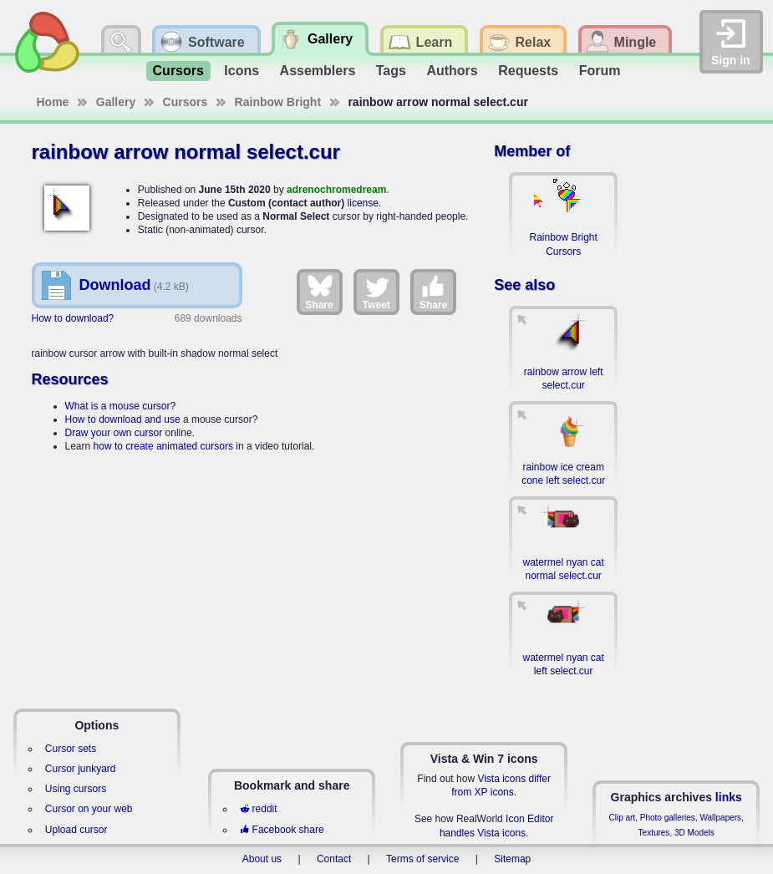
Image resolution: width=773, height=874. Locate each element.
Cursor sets (70, 749)
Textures (654, 832)
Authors (451, 71)
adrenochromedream (336, 190)
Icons (241, 71)
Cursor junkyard (80, 769)
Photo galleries (667, 817)
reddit (258, 809)
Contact (334, 859)
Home (53, 102)
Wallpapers (720, 817)
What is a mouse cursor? (120, 406)
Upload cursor (76, 830)
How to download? (73, 318)
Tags (391, 71)
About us (262, 859)
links (728, 797)
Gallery (115, 102)
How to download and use (123, 419)
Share (319, 291)
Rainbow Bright (278, 102)
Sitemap (512, 859)
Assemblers (318, 71)
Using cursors (75, 789)
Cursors (178, 71)
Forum (600, 71)
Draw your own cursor (114, 433)
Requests (528, 71)
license (363, 203)
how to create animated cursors (163, 446)
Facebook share (281, 830)
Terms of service (422, 859)
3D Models (694, 832)
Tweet (376, 291)
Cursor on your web (89, 809)
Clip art (621, 817)
